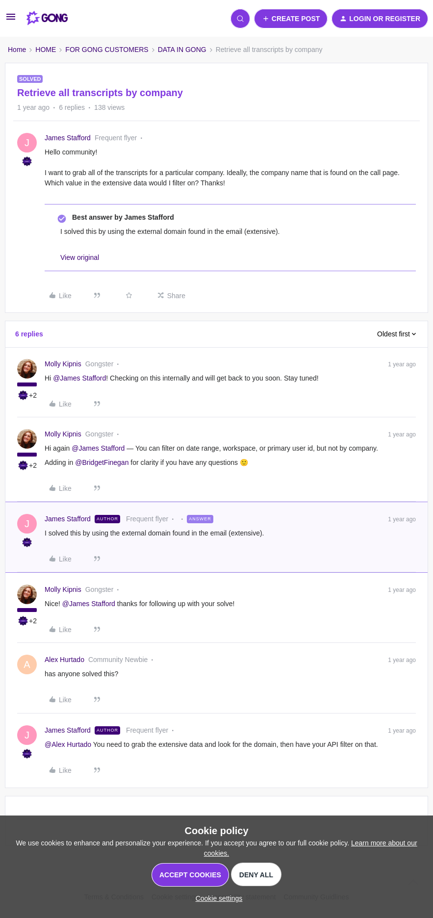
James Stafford (68, 138)
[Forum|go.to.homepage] (47, 18)
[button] (11, 20)
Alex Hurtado (64, 659)
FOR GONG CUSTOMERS (106, 49)
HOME (45, 49)
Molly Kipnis (63, 364)
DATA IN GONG (182, 49)
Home (17, 49)
